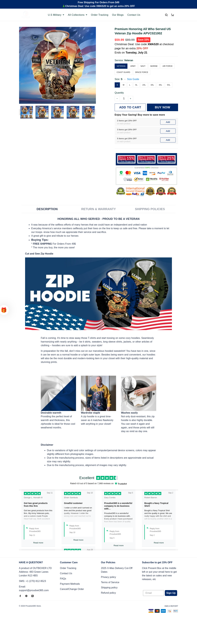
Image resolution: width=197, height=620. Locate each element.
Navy (143, 66)
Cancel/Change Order (72, 589)
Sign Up (171, 593)
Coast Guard (123, 72)
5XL (168, 85)
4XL (160, 85)
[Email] (153, 593)
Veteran (128, 60)
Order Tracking (99, 15)
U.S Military (56, 15)
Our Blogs (118, 15)
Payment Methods (70, 584)
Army (133, 66)
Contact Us (133, 15)
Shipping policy (109, 587)
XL (136, 85)
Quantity (119, 92)
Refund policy (108, 592)
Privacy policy (108, 577)
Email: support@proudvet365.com (34, 588)
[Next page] (94, 112)
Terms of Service (110, 582)
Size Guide (133, 79)
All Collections (77, 15)
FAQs (63, 578)
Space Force (141, 72)
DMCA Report (171, 606)
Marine (154, 66)
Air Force (168, 66)
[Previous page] (20, 112)
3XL (152, 85)
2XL (144, 85)
